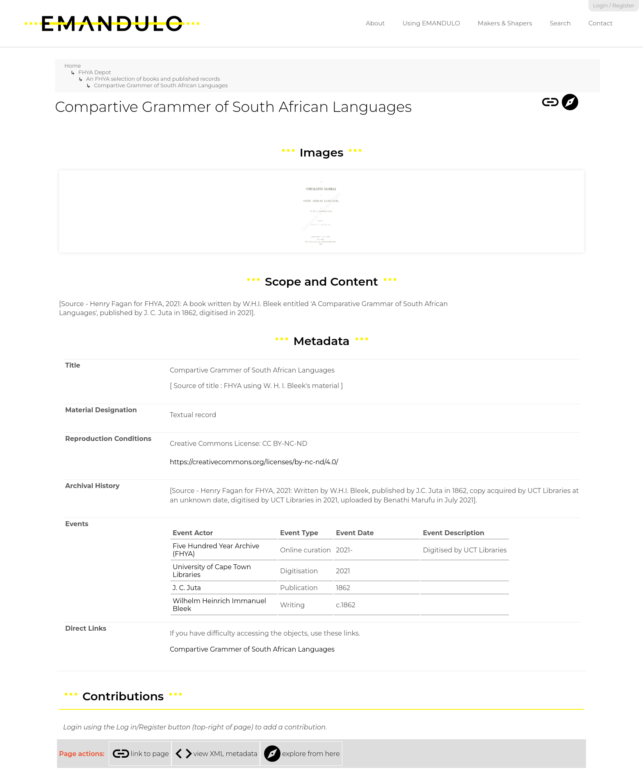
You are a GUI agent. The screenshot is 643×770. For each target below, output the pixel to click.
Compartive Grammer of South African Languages (161, 85)
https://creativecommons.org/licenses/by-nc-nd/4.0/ (254, 462)
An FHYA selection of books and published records (153, 78)
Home (72, 65)
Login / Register (613, 5)
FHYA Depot (94, 72)
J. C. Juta (187, 588)
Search (560, 23)
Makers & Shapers (505, 23)
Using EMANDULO (431, 23)
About (375, 23)
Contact (600, 23)
